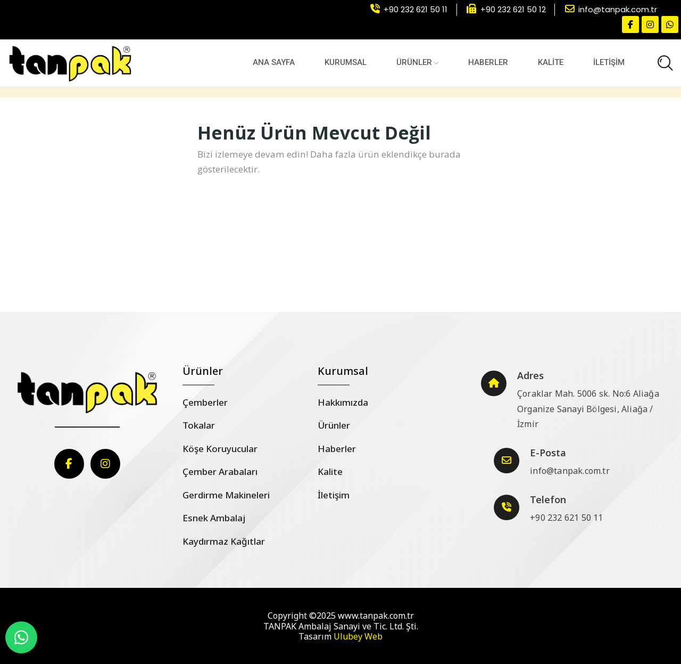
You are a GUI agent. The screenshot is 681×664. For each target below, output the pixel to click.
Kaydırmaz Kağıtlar (223, 541)
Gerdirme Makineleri (226, 495)
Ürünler (334, 425)
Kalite (330, 471)
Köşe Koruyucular (220, 448)
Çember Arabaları (220, 471)
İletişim (334, 495)
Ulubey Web (358, 636)
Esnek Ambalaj (213, 518)
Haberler (337, 448)
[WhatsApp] (21, 637)
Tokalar (198, 425)
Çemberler (205, 402)
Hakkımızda (343, 402)
